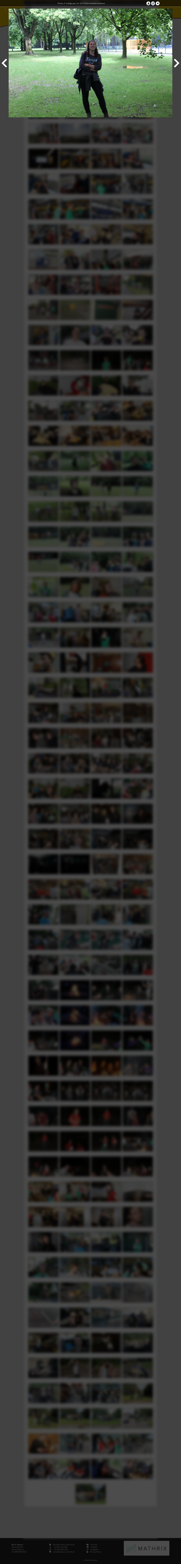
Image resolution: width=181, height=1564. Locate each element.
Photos (60, 3)
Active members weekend (94, 3)
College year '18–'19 (74, 3)
